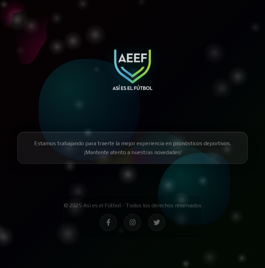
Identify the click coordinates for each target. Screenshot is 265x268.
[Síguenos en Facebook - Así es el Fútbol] (108, 223)
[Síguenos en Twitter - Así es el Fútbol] (156, 223)
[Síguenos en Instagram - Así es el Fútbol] (132, 223)
